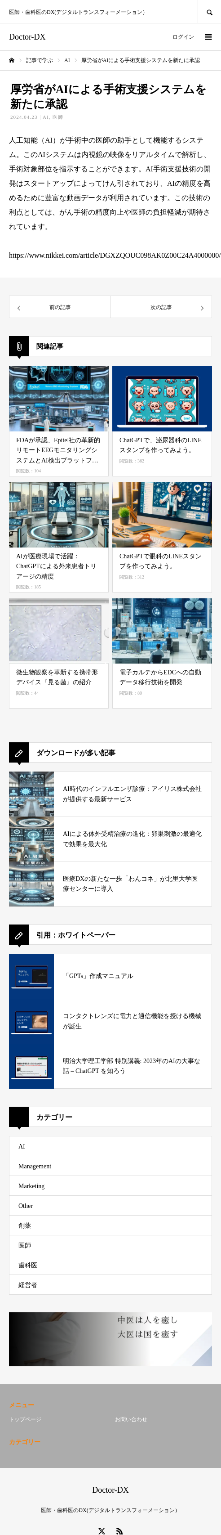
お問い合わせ (131, 1419)
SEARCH (209, 11)
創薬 (24, 1225)
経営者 (27, 1285)
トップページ (25, 1419)
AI (46, 117)
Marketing (31, 1186)
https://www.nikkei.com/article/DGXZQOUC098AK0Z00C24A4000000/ (115, 255)
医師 (58, 117)
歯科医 (27, 1265)
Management (34, 1166)
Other (25, 1206)
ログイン (183, 37)
